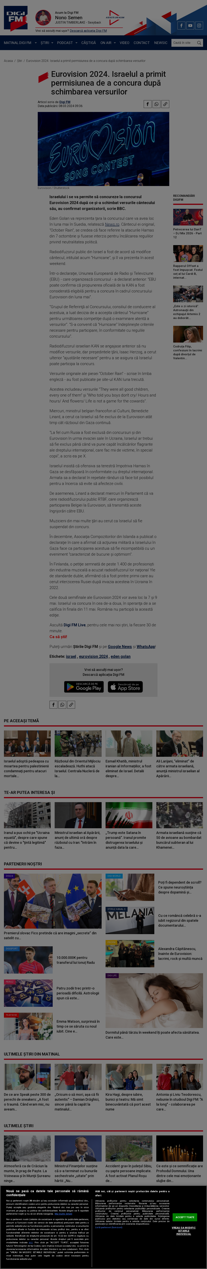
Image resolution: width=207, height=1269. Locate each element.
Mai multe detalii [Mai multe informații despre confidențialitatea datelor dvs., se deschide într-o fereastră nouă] (63, 1214)
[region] (103, 1227)
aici (31, 1242)
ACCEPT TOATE (185, 1217)
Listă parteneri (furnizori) (108, 1227)
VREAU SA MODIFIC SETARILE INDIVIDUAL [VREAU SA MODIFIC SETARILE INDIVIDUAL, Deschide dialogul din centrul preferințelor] (184, 1230)
